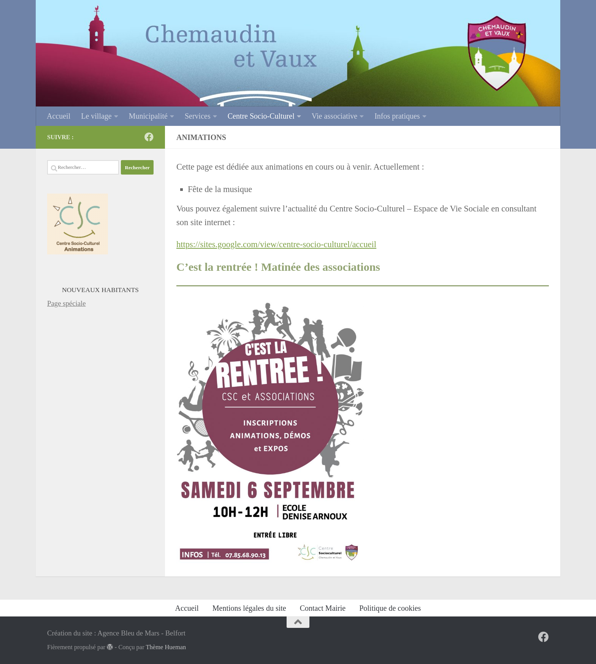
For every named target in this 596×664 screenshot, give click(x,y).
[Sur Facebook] (149, 136)
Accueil (58, 116)
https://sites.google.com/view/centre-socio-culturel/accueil (276, 244)
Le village (96, 116)
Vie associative (334, 116)
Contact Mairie (323, 608)
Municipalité (148, 116)
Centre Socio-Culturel (261, 116)
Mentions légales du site (249, 608)
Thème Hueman (166, 647)
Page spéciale (66, 303)
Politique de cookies (390, 608)
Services (198, 116)
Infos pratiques (397, 116)
